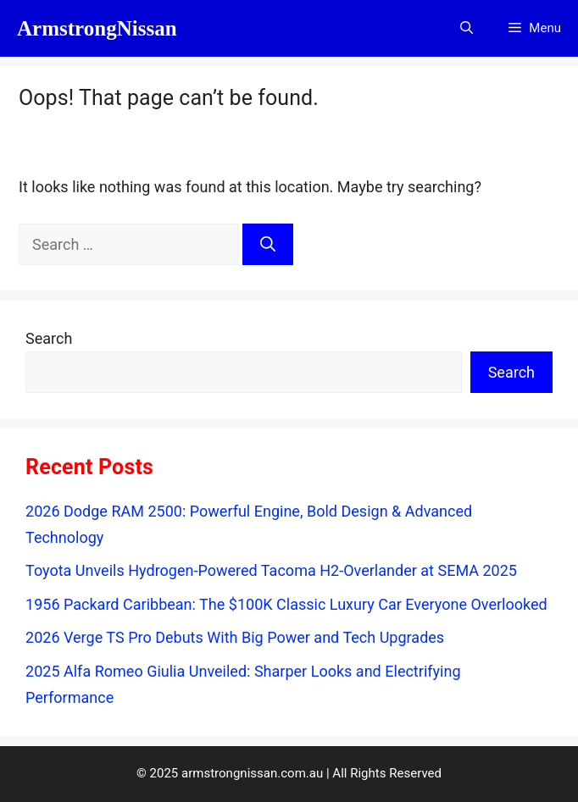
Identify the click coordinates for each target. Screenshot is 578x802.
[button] (466, 28)
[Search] (267, 244)
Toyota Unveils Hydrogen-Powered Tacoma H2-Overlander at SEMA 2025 (271, 570)
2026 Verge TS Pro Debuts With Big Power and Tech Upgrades (234, 637)
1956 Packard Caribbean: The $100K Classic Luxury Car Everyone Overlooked (286, 604)
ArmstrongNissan (97, 28)
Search (48, 338)
